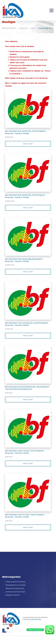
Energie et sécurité (13, 595)
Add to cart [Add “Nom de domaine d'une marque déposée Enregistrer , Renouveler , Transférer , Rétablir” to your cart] (28, 272)
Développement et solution (16, 585)
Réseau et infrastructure (15, 588)
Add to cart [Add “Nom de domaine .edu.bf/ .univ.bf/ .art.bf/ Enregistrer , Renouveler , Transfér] (28, 463)
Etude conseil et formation (15, 582)
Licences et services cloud (15, 592)
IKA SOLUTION (36, 619)
